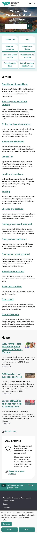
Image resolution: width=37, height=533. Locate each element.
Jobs (27, 40)
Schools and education (13, 271)
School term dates (27, 47)
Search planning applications (27, 64)
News (6, 337)
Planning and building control (16, 254)
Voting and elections (12, 286)
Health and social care (13, 174)
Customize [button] (6, 524)
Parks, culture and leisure (14, 239)
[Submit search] (29, 26)
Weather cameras (10, 47)
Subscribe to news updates (16, 472)
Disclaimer (6, 507)
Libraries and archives (12, 209)
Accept (26, 529)
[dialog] (18, 522)
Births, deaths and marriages (16, 124)
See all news (10, 431)
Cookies (5, 504)
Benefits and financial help (14, 84)
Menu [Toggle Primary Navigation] (32, 3)
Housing (6, 191)
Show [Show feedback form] (32, 485)
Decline (9, 529)
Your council (8, 299)
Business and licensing (13, 141)
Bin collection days (10, 64)
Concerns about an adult (27, 56)
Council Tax (10, 39)
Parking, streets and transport (17, 224)
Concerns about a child (10, 56)
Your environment (10, 314)
